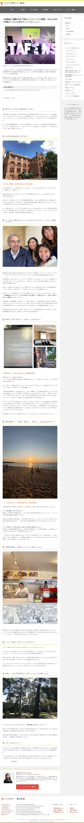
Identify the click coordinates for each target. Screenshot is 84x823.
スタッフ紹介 (68, 79)
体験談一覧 (68, 23)
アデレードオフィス (71, 56)
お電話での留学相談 (57, 810)
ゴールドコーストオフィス (72, 64)
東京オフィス (69, 67)
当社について (57, 10)
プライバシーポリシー (70, 93)
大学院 (23, 10)
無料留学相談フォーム (58, 808)
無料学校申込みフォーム (58, 812)
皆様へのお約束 (73, 810)
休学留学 (45, 10)
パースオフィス (70, 59)
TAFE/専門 (33, 10)
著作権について (69, 90)
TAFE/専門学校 (70, 31)
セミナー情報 (70, 10)
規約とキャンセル (69, 87)
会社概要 (72, 808)
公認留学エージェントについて (73, 82)
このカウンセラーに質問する (29, 787)
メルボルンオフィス (71, 53)
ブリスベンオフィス (71, 62)
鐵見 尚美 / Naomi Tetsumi (23, 773)
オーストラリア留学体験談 (72, 96)
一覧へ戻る (14, 761)
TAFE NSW (11, 90)
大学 (12, 10)
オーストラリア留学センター (72, 48)
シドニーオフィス (70, 50)
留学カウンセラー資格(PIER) (72, 84)
